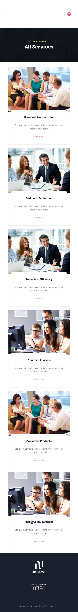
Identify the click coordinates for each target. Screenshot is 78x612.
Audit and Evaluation (39, 198)
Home (35, 41)
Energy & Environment (39, 522)
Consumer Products (39, 441)
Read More (39, 137)
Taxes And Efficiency (39, 279)
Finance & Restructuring (39, 117)
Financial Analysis (39, 360)
